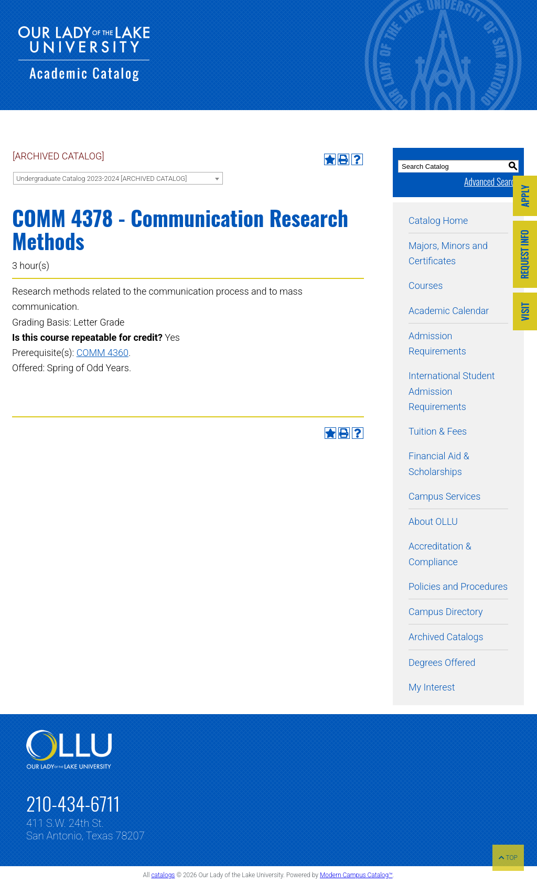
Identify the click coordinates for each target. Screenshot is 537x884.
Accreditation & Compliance (440, 554)
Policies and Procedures (458, 586)
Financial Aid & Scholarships (439, 463)
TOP (508, 858)
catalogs (163, 875)
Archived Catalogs (446, 636)
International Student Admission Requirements (452, 391)
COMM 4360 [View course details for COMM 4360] (102, 352)
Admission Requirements (437, 343)
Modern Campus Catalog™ (356, 875)
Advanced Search (491, 181)
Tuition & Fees (438, 431)
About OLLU (433, 521)
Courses (426, 285)
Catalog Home (438, 220)
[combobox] (118, 178)
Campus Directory (445, 611)
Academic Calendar (449, 310)
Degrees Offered (442, 662)
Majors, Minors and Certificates (448, 253)
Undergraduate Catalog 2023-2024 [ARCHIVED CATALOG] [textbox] (101, 178)
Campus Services (444, 496)
